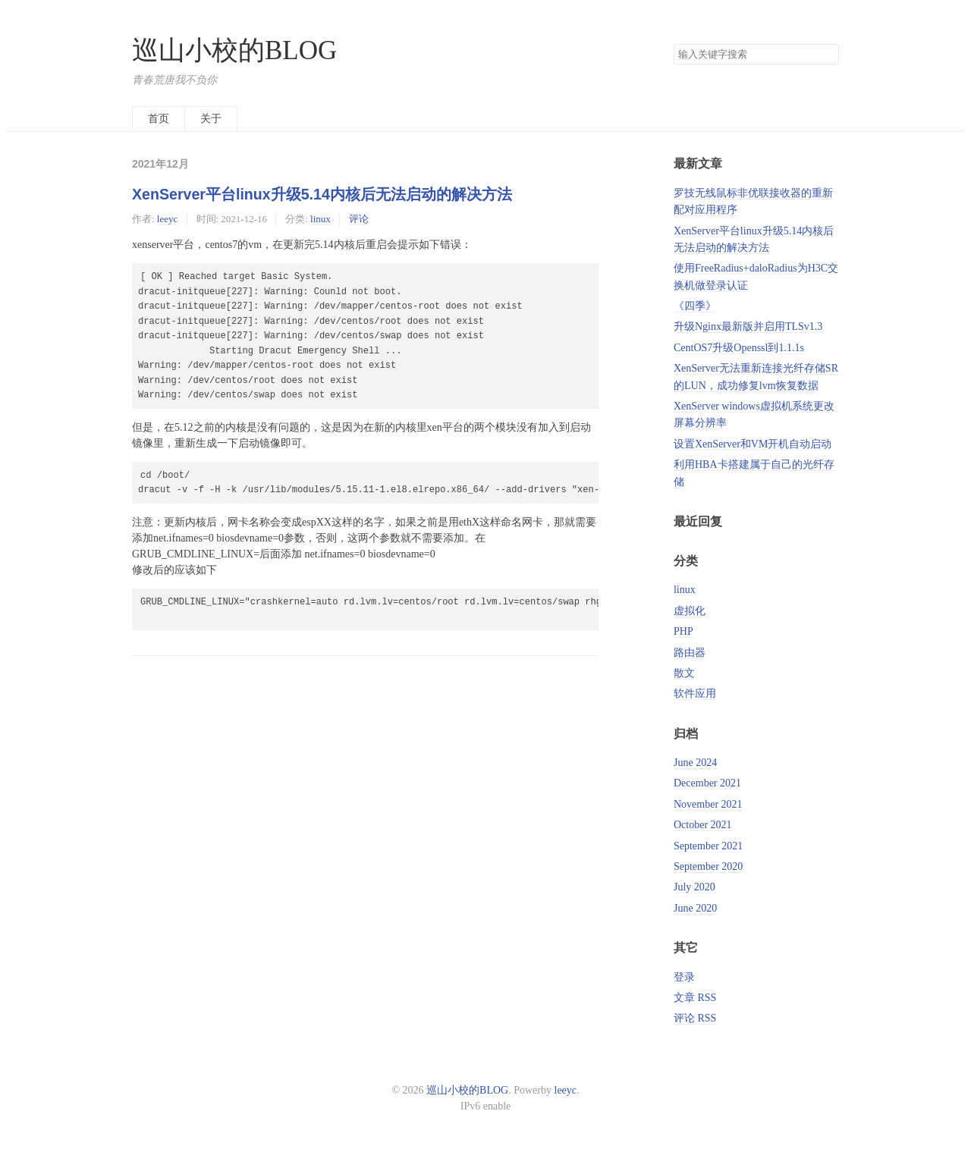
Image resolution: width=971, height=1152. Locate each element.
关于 (211, 118)
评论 (359, 218)
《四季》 (695, 306)
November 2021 (708, 804)
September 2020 (708, 866)
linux (320, 218)
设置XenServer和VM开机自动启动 (752, 444)
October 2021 (703, 824)
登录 (684, 977)
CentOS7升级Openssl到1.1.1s (739, 347)
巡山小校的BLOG (234, 50)
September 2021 (708, 846)
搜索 (827, 55)
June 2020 (695, 908)
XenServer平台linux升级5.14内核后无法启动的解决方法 (322, 194)
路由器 (689, 652)
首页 (158, 118)
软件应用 (695, 693)
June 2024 (695, 762)
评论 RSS (695, 1018)
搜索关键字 (673, 43)
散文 (684, 673)
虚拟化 (689, 611)
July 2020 (694, 887)
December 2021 (707, 783)
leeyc (167, 218)
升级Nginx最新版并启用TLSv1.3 (748, 326)
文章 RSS (695, 997)
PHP (683, 631)
